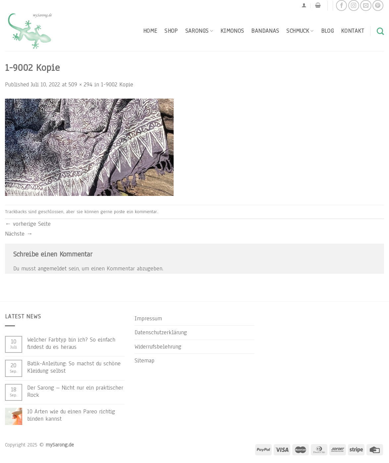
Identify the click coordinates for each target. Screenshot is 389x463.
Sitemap (144, 360)
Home (150, 31)
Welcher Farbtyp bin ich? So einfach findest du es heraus (71, 343)
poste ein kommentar (135, 211)
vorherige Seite (28, 224)
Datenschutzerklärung (161, 332)
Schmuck (299, 31)
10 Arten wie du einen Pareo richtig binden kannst (71, 415)
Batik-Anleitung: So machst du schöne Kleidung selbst (74, 367)
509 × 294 (80, 84)
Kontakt (352, 31)
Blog (327, 31)
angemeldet (52, 268)
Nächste (18, 234)
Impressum (148, 318)
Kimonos (232, 31)
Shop (171, 31)
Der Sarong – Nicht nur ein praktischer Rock (75, 391)
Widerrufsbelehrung (158, 346)
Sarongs (199, 31)
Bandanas (265, 31)
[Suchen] (380, 31)
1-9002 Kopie (117, 84)
